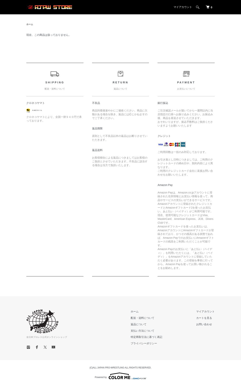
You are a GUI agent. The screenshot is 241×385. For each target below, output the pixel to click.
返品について (138, 324)
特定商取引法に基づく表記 (146, 336)
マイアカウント (183, 6)
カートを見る (204, 317)
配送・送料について (142, 317)
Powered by (120, 376)
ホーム (29, 24)
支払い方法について (142, 330)
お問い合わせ (204, 324)
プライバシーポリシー (144, 343)
